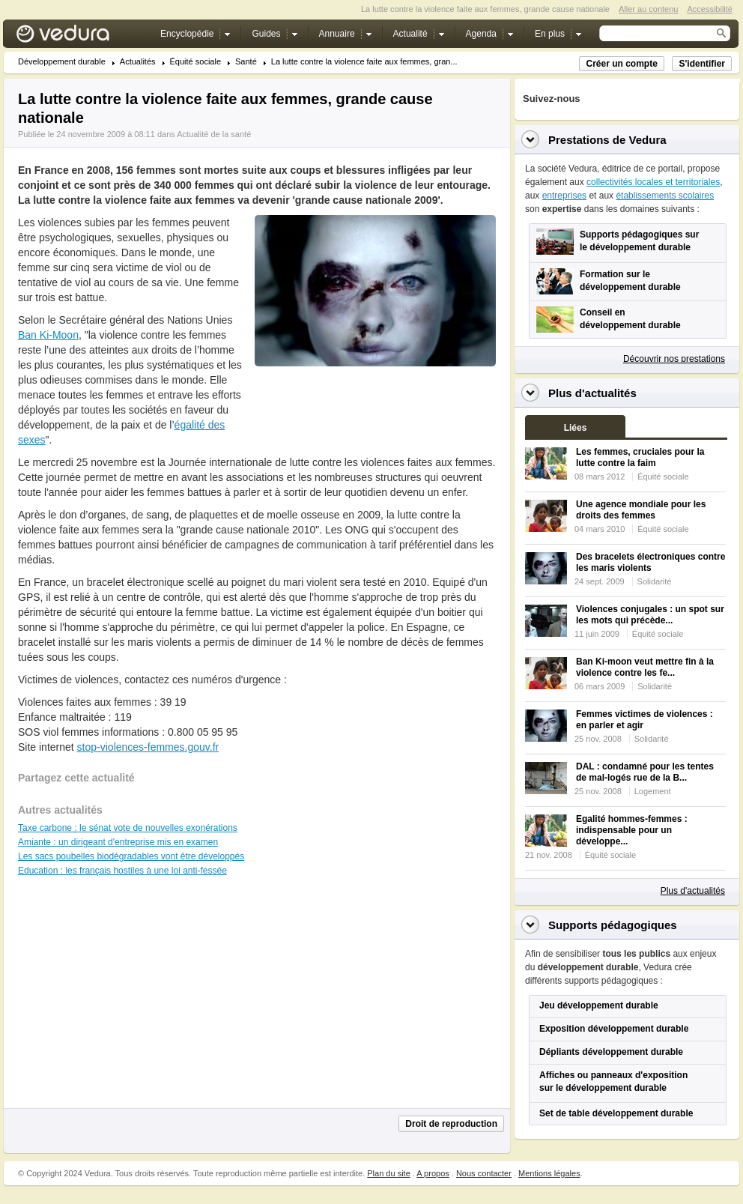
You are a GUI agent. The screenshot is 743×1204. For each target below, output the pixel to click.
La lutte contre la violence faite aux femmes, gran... (364, 62)
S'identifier (702, 63)
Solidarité (654, 581)
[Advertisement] (374, 400)
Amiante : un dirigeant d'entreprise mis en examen (118, 842)
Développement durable (62, 62)
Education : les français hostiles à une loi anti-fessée (122, 870)
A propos (432, 1173)
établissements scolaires (665, 195)
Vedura (80, 37)
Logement (652, 791)
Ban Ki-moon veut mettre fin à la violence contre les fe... (645, 667)
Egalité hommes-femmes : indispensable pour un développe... (632, 830)
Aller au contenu (649, 8)
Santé (246, 62)
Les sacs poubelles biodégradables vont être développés (131, 856)
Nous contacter (484, 1173)
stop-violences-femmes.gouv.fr (148, 747)
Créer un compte (621, 63)
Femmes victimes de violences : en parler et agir (644, 719)
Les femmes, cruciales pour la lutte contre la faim (640, 457)
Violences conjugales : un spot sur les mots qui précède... (650, 615)
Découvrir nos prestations (674, 358)
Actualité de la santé (214, 134)
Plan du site (388, 1173)
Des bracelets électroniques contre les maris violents (650, 562)
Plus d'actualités (693, 890)
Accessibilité (710, 8)
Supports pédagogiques (612, 925)
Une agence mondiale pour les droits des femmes (641, 510)
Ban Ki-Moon (48, 335)
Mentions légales (549, 1173)
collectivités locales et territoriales (653, 182)
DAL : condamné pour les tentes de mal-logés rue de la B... (645, 772)
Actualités (138, 62)
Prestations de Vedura (607, 139)
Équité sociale (196, 62)
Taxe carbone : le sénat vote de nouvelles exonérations (127, 828)
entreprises (564, 195)
